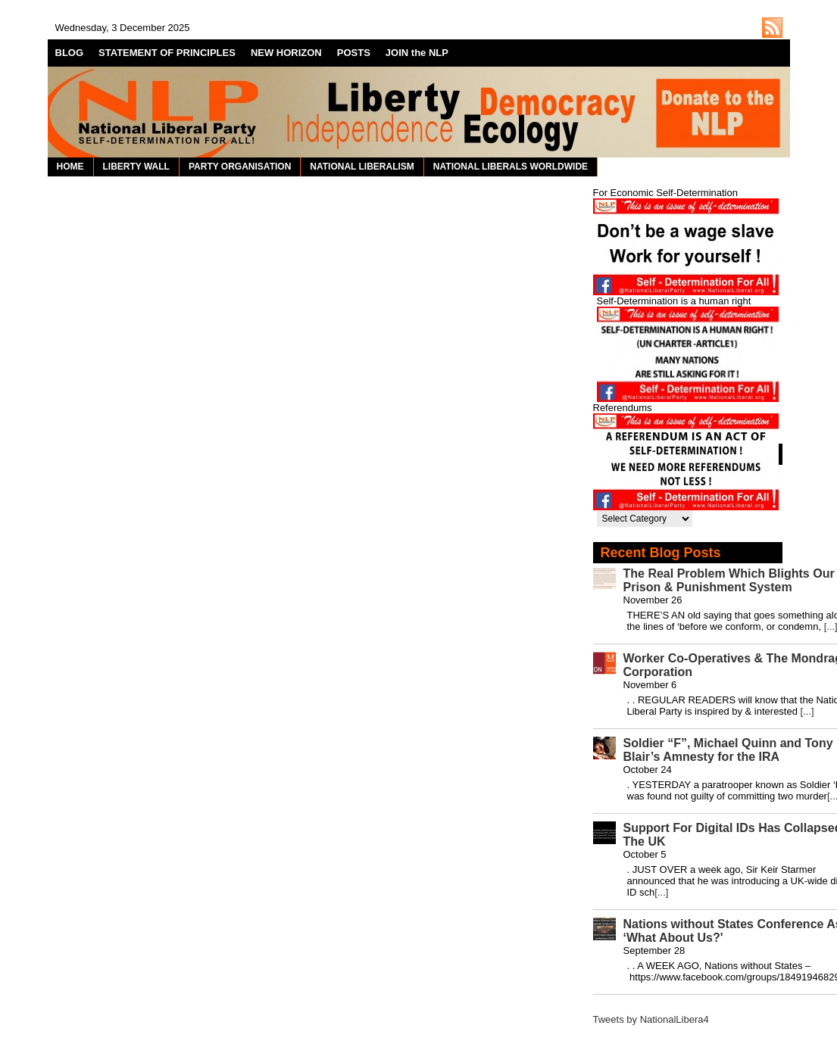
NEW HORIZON (286, 52)
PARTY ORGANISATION (240, 166)
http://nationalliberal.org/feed (772, 27)
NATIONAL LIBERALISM (362, 166)
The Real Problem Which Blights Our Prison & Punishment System (729, 580)
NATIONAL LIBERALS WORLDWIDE (510, 166)
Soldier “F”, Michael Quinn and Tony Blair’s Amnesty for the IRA (728, 750)
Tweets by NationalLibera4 (651, 1019)
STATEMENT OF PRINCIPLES (167, 52)
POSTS (353, 52)
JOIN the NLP (417, 52)
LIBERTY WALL (136, 166)
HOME (70, 166)
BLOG (69, 52)
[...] (807, 711)
